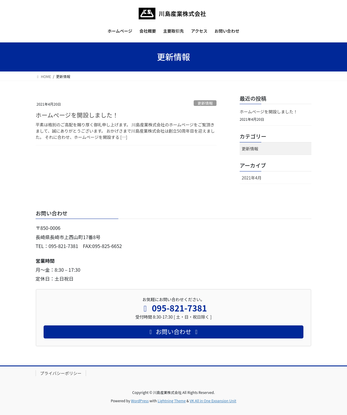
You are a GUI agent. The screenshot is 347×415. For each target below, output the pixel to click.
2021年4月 (252, 178)
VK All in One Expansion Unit (213, 400)
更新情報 (205, 103)
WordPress (140, 400)
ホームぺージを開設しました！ (77, 115)
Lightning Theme (171, 400)
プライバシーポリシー (61, 373)
